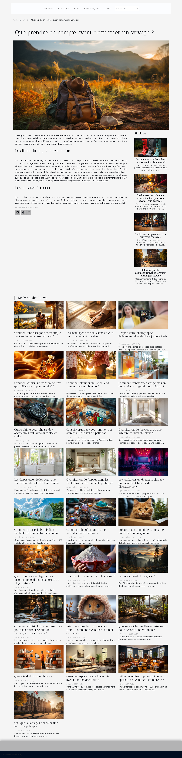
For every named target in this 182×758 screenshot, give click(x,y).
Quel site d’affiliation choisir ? (33, 676)
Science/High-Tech (92, 8)
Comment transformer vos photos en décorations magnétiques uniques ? (142, 384)
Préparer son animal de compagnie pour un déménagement (141, 531)
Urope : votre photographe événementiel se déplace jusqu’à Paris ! (142, 336)
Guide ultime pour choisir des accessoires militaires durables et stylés (35, 433)
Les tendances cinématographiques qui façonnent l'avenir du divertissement (141, 483)
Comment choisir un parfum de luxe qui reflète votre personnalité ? (37, 384)
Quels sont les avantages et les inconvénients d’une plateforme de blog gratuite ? (36, 579)
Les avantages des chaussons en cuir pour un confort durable (90, 334)
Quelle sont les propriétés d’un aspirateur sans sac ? (151, 235)
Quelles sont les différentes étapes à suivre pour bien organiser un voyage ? (151, 198)
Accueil (16, 20)
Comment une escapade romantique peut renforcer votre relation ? (37, 334)
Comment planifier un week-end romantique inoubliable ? (87, 384)
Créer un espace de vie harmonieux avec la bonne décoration (89, 678)
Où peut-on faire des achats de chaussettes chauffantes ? (150, 161)
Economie (48, 8)
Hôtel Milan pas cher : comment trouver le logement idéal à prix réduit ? (150, 273)
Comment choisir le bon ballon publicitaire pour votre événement (36, 531)
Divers (108, 8)
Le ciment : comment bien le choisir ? (90, 576)
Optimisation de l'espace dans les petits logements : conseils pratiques (89, 481)
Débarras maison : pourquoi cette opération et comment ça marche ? (141, 678)
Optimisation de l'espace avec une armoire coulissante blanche (140, 431)
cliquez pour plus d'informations (104, 169)
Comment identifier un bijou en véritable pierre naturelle (86, 531)
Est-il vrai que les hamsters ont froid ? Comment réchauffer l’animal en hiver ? (89, 630)
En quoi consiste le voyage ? (136, 576)
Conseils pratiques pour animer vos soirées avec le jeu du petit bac (89, 431)
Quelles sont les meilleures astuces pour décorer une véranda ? (140, 628)
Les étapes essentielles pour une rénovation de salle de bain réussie (37, 481)
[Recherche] (127, 8)
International (63, 8)
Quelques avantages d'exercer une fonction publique (36, 724)
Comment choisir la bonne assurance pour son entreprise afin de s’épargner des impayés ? (38, 630)
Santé (76, 8)
